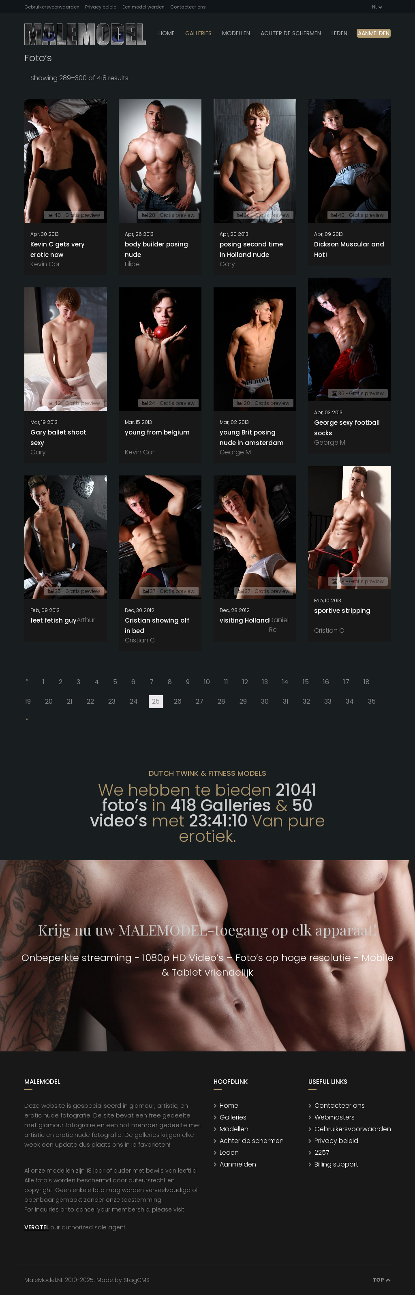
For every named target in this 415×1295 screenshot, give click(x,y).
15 (306, 682)
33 (328, 701)
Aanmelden (373, 33)
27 (199, 701)
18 (367, 682)
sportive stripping (342, 610)
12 (245, 682)
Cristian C (329, 630)
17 (346, 682)
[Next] (27, 720)
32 (306, 701)
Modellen (234, 1129)
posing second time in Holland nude (251, 249)
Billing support (336, 1164)
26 (178, 701)
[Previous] (27, 681)
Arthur (86, 620)
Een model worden (143, 7)
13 (265, 682)
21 (70, 701)
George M (329, 442)
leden (339, 33)
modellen (236, 33)
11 (226, 682)
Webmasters (334, 1117)
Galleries (198, 33)
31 (286, 701)
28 (221, 701)
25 (157, 702)
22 (90, 701)
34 (350, 701)
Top (381, 1280)
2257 (321, 1152)
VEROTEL (36, 1227)
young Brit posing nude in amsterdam (252, 437)
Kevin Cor (45, 264)
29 (243, 701)
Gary (227, 264)
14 (285, 682)
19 (28, 701)
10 (207, 682)
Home (166, 33)
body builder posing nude (156, 249)
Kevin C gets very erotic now (57, 249)
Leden (229, 1152)
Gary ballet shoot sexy (58, 437)
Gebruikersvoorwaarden (51, 7)
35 (372, 701)
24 (134, 701)
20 (49, 701)
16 (326, 682)
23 (112, 701)
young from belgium (157, 432)
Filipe (132, 264)
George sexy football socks (347, 427)
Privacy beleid (101, 7)
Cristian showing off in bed (157, 625)
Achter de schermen (291, 33)
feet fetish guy (53, 620)
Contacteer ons (188, 7)
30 (265, 701)
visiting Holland (244, 620)
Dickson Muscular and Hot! (349, 249)
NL (377, 7)
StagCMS (137, 1280)
